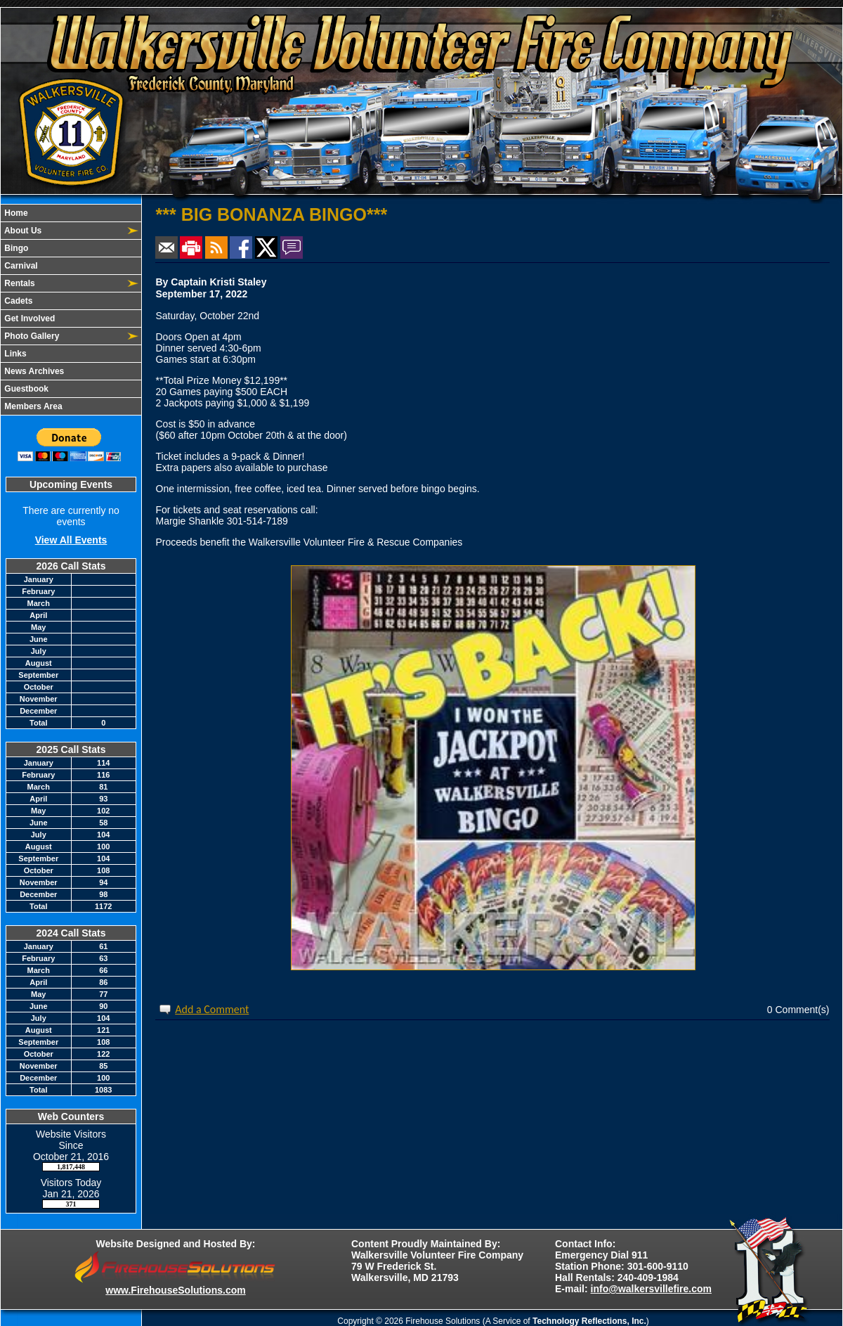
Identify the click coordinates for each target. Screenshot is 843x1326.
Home (15, 213)
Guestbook (25, 389)
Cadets (17, 301)
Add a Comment (212, 1009)
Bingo (15, 248)
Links (14, 354)
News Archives (33, 371)
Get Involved (28, 318)
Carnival (20, 266)
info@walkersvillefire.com (651, 1288)
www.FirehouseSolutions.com (175, 1290)
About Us (21, 231)
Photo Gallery (30, 336)
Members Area (32, 406)
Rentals (18, 283)
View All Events (71, 540)
